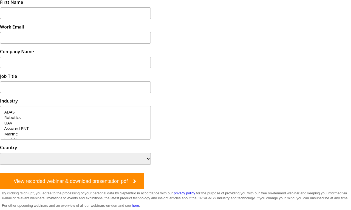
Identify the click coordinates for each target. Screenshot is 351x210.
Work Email (12, 27)
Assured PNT (75, 128)
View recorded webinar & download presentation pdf (71, 181)
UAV (75, 123)
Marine (75, 134)
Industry (9, 101)
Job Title (8, 76)
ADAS (75, 112)
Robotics (75, 117)
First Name (11, 2)
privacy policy (185, 193)
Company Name (17, 51)
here (135, 205)
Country (8, 147)
